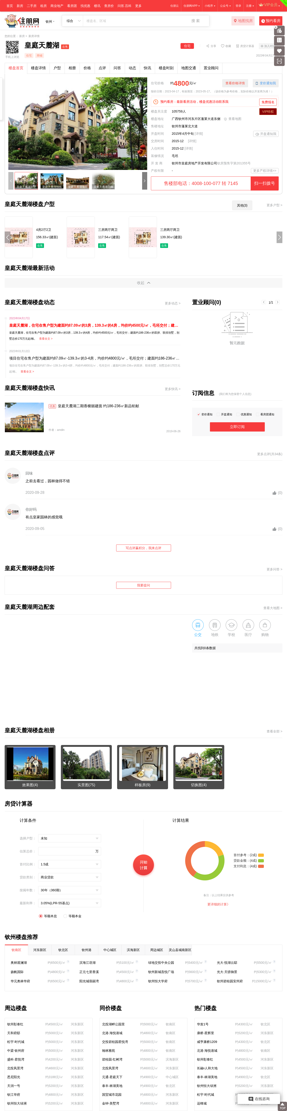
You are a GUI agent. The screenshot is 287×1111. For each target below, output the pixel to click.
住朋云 (174, 5)
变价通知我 (266, 83)
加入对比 (269, 46)
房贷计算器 (247, 45)
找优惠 (85, 6)
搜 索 (195, 21)
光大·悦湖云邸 (227, 962)
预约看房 (271, 21)
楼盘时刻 (166, 68)
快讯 (147, 68)
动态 (132, 68)
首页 (9, 6)
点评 (102, 68)
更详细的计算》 (218, 904)
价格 (87, 68)
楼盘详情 (38, 68)
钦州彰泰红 (15, 1024)
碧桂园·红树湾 (112, 1059)
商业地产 (56, 6)
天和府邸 (13, 1033)
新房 (20, 6)
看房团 (72, 6)
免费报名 (268, 102)
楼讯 (97, 6)
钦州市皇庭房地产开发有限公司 (194, 163)
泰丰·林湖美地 (112, 1086)
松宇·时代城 (15, 1042)
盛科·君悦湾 (15, 1059)
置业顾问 (211, 68)
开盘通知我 (266, 134)
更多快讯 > (173, 389)
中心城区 (109, 950)
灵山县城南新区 (180, 950)
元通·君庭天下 (112, 1077)
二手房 (32, 6)
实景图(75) (86, 785)
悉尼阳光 (13, 1077)
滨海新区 (133, 950)
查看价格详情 (235, 83)
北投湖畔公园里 (113, 1024)
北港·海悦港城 (112, 1033)
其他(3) (242, 205)
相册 (72, 68)
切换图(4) (199, 785)
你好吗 (31, 509)
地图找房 (243, 21)
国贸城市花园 (112, 1094)
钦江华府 (13, 1094)
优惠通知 (246, 414)
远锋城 (202, 1103)
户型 (57, 68)
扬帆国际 (17, 972)
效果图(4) (30, 785)
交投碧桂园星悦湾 (115, 1042)
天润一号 (13, 1086)
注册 (249, 5)
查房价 (109, 6)
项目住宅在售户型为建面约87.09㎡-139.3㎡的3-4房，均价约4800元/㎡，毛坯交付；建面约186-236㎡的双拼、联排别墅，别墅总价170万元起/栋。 (95, 358)
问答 (117, 68)
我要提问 (143, 585)
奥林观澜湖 (19, 962)
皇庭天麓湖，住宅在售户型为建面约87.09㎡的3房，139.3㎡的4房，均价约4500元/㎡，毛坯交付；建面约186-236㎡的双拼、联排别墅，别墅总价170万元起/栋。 (95, 325)
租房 (43, 6)
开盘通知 (226, 414)
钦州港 (86, 950)
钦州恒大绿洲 (17, 1103)
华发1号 (203, 1024)
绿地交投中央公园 (161, 962)
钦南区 (16, 950)
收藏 (228, 45)
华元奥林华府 (20, 981)
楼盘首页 (16, 68)
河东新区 (39, 950)
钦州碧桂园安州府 (230, 981)
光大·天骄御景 (227, 972)
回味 (29, 473)
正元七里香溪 (89, 972)
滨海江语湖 (87, 962)
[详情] (199, 133)
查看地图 (232, 119)
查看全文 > (46, 338)
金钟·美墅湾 (110, 1103)
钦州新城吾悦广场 (161, 972)
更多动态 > (173, 303)
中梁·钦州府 (15, 1050)
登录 (238, 5)
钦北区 (63, 950)
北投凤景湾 (15, 1068)
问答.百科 (124, 6)
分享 (213, 45)
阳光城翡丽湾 (89, 981)
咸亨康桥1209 (207, 1042)
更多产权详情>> (264, 170)
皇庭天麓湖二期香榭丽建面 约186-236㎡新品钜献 (94, 406)
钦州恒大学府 (158, 981)
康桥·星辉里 (205, 1033)
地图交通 (188, 68)
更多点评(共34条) (269, 454)
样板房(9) (142, 785)
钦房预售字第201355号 (234, 163)
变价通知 (206, 414)
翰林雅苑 (108, 1050)
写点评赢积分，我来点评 (143, 548)
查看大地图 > (272, 608)
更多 (138, 6)
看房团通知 (267, 414)
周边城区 (156, 950)
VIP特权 (268, 111)
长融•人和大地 (207, 1068)
